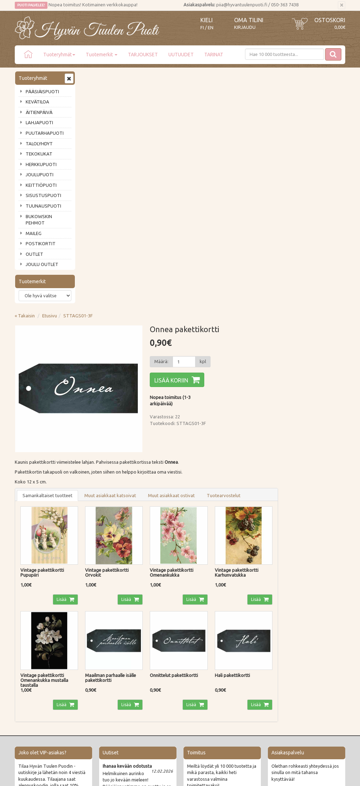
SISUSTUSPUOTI (43, 195)
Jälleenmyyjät (29, 676)
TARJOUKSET (143, 54)
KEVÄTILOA (37, 101)
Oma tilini (248, 20)
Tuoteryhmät (59, 54)
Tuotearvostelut (291, 256)
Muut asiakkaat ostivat (239, 256)
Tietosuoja (94, 666)
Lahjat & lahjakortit (35, 686)
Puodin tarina (29, 636)
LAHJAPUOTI (39, 122)
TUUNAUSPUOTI (43, 205)
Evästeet (92, 676)
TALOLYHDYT (39, 143)
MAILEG (33, 233)
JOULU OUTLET (42, 264)
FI (202, 27)
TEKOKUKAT (39, 153)
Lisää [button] (129, 361)
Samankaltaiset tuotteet (115, 256)
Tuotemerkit (101, 54)
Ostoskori (329, 20)
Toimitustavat (97, 636)
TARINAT (213, 54)
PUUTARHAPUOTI (45, 133)
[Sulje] (341, 5)
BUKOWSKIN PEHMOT (39, 220)
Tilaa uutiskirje (38, 592)
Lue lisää (159, 582)
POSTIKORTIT (41, 243)
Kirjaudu (245, 27)
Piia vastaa (27, 656)
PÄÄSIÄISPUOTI (42, 91)
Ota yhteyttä (28, 646)
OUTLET (34, 254)
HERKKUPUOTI (41, 164)
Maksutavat (95, 646)
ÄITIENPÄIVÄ (39, 112)
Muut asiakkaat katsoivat (178, 256)
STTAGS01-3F (145, 77)
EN (210, 27)
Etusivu (117, 77)
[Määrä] (251, 123)
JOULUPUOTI (39, 174)
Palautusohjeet (98, 656)
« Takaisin (92, 77)
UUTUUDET (181, 54)
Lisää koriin (239, 142)
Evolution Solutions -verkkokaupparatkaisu (304, 775)
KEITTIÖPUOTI (41, 185)
